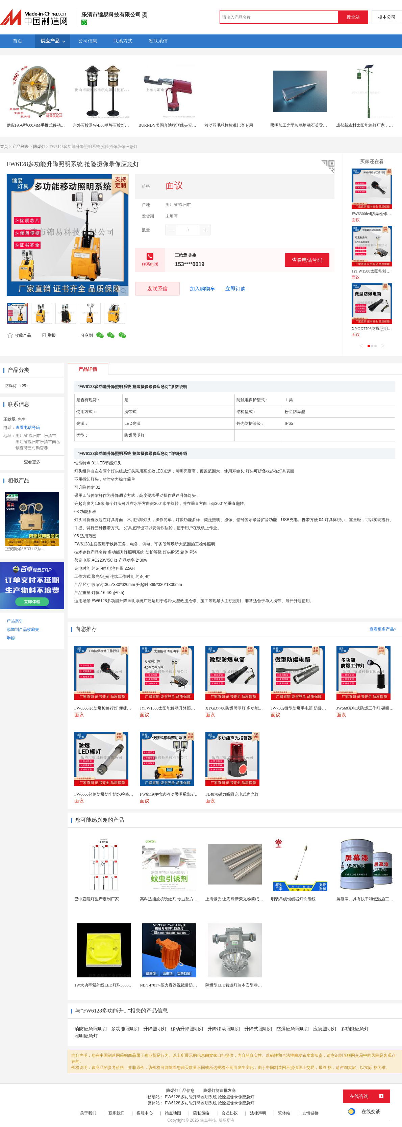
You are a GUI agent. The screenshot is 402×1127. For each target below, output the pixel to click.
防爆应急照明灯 (292, 1028)
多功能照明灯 (125, 1028)
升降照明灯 (155, 1028)
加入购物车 (202, 288)
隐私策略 (201, 1113)
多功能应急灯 (355, 1028)
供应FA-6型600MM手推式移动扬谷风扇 (42, 125)
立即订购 (235, 288)
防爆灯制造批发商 (219, 1090)
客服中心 (144, 1113)
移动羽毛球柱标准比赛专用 (228, 125)
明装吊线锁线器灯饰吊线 (293, 899)
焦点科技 (208, 1120)
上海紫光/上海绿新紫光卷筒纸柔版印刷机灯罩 (246, 899)
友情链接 (310, 1113)
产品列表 (20, 146)
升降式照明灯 (258, 1028)
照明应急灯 (86, 1036)
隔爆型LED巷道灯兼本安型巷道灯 (235, 985)
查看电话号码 (307, 260)
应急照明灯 (325, 1028)
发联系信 (157, 288)
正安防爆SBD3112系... (24, 548)
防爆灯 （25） (17, 385)
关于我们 (88, 1113)
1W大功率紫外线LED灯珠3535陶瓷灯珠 (109, 985)
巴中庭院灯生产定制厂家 (96, 899)
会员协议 (230, 1113)
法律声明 (258, 1113)
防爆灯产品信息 (180, 1090)
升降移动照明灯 (224, 1028)
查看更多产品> (383, 629)
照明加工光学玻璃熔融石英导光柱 (300, 125)
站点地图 (173, 1113)
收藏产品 (19, 335)
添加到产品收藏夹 (23, 629)
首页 (4, 146)
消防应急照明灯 (90, 1028)
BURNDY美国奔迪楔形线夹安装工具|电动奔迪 (180, 125)
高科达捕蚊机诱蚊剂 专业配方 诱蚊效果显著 (179, 899)
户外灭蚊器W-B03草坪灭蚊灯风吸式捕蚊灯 (111, 125)
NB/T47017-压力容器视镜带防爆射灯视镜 (176, 985)
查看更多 (32, 462)
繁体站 (284, 1113)
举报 (48, 335)
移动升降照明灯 (187, 1028)
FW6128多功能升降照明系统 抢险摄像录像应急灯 (209, 1097)
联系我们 (116, 1113)
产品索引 (15, 620)
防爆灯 (39, 146)
